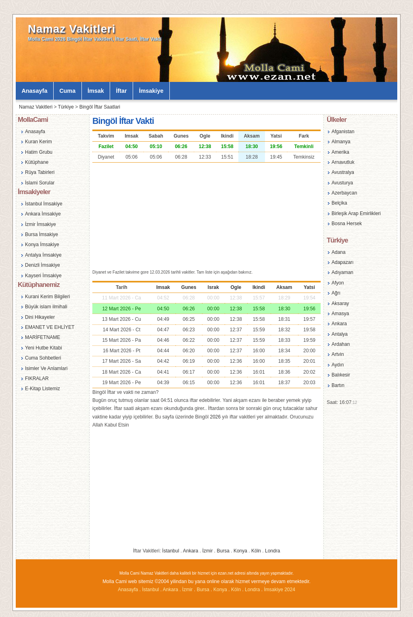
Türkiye (66, 107)
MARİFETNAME (42, 337)
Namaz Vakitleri (71, 29)
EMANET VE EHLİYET (49, 327)
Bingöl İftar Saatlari (99, 107)
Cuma (67, 91)
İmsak (96, 91)
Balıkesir (341, 375)
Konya (240, 551)
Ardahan (341, 344)
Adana (339, 252)
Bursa (223, 551)
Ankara (190, 551)
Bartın (338, 385)
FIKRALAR (37, 378)
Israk (213, 287)
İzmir (207, 551)
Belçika (339, 203)
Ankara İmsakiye (43, 214)
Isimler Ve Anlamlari (46, 368)
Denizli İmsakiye (42, 265)
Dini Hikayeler (40, 317)
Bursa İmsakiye (41, 234)
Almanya (341, 141)
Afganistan (343, 131)
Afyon (338, 283)
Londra (272, 551)
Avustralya (343, 172)
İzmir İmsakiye (40, 224)
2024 (289, 589)
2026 (215, 417)
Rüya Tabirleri (39, 172)
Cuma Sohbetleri (43, 358)
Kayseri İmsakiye (43, 275)
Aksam (284, 287)
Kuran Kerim (38, 141)
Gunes (188, 287)
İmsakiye (151, 91)
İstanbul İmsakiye (44, 204)
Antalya (340, 334)
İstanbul (170, 551)
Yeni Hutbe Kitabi (43, 348)
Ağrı (336, 293)
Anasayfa (34, 91)
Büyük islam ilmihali (46, 307)
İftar (121, 91)
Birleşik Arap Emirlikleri (356, 213)
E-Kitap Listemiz (42, 388)
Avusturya (342, 183)
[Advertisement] (206, 215)
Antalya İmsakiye (43, 255)
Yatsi (309, 287)
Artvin (338, 354)
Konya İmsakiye (42, 244)
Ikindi (258, 287)
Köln (256, 551)
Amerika (340, 152)
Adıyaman (342, 272)
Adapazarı (343, 262)
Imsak (163, 287)
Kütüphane (36, 162)
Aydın (338, 365)
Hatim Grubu (38, 152)
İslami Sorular (39, 183)
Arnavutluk (343, 162)
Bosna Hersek (347, 223)
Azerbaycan (344, 193)
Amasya (340, 313)
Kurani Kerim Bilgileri (47, 296)
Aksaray (340, 303)
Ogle (235, 287)
